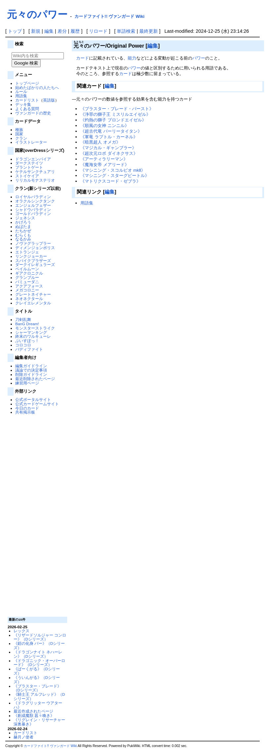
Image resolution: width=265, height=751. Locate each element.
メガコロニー (27, 290)
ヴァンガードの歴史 (33, 113)
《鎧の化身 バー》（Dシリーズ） (39, 645)
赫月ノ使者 (23, 737)
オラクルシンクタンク (35, 201)
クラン (21, 138)
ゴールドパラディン (33, 213)
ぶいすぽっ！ (27, 340)
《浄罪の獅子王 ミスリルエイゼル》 (115, 114)
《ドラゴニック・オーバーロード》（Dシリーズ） (39, 662)
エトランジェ (27, 252)
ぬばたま (23, 226)
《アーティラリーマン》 (104, 158)
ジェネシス (25, 218)
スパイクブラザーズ (33, 260)
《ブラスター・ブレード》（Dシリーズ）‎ (37, 688)
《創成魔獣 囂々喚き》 (34, 715)
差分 (62, 31)
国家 (19, 134)
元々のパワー (37, 14)
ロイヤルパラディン (33, 197)
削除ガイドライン (31, 374)
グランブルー (27, 277)
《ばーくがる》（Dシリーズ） (37, 671)
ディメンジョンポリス (35, 247)
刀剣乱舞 (23, 319)
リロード (98, 31)
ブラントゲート (29, 167)
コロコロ (23, 345)
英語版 (49, 100)
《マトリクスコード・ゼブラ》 (110, 181)
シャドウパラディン (33, 209)
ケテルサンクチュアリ (35, 171)
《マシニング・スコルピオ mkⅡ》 (112, 170)
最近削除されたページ (35, 378)
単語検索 (126, 31)
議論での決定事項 (31, 370)
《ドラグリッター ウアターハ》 (38, 705)
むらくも (23, 235)
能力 (132, 58)
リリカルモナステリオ (35, 180)
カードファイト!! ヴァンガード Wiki (109, 16)
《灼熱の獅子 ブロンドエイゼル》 (113, 119)
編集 (49, 31)
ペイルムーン (27, 269)
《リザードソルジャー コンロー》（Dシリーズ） (40, 637)
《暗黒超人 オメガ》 (100, 142)
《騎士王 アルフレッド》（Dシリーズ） (39, 696)
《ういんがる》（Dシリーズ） (37, 679)
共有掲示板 (25, 412)
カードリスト (27, 100)
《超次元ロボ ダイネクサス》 (109, 153)
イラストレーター (31, 142)
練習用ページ (27, 383)
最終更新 (148, 31)
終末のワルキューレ (33, 336)
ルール (21, 91)
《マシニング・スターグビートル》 (114, 175)
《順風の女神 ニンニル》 (104, 125)
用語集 (21, 96)
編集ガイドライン (31, 366)
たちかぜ (23, 231)
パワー (198, 58)
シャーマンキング (31, 332)
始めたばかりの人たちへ (37, 87)
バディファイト (29, 349)
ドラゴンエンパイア (33, 159)
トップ (15, 31)
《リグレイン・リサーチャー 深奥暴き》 (39, 722)
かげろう (23, 222)
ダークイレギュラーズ (35, 264)
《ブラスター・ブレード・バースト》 (117, 108)
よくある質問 (27, 109)
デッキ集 (23, 104)
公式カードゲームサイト (37, 404)
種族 (19, 129)
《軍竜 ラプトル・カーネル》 (109, 136)
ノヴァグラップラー (33, 243)
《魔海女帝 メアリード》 (104, 164)
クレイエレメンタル (33, 303)
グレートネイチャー (33, 294)
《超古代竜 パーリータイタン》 (111, 131)
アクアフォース (29, 286)
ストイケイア (27, 176)
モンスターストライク (35, 328)
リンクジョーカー (31, 256)
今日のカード (27, 408)
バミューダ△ (27, 282)
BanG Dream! (27, 324)
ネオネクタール (29, 298)
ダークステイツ (29, 163)
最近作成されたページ (33, 711)
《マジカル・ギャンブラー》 (108, 147)
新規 (35, 31)
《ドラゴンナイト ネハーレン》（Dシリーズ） (38, 654)
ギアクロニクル (29, 273)
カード (82, 58)
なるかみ (23, 239)
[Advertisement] (36, 515)
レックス (21, 631)
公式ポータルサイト (33, 399)
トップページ (27, 83)
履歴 (75, 31)
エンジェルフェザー (33, 205)
